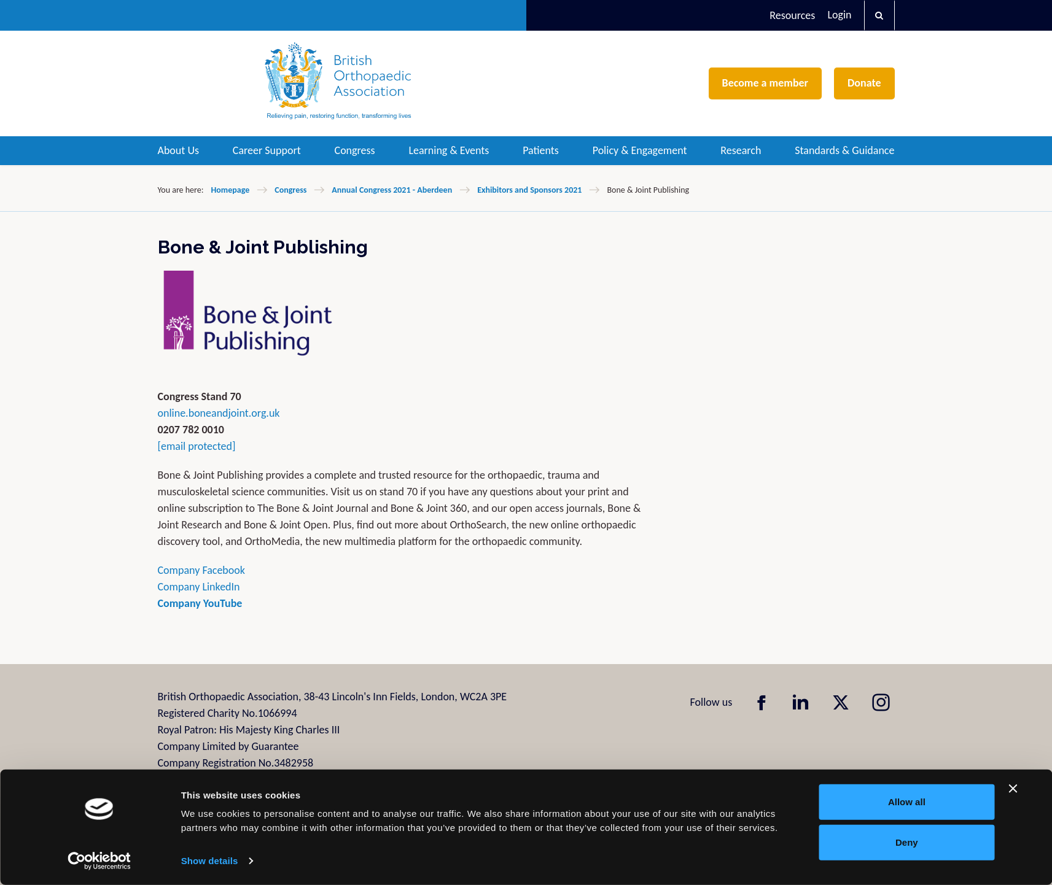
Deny (906, 842)
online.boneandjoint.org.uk (219, 413)
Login (839, 14)
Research (740, 150)
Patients (541, 150)
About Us (179, 150)
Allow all (906, 802)
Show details (209, 861)
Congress (355, 150)
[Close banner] (1013, 788)
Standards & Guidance (844, 150)
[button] (879, 15)
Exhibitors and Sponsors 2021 (529, 190)
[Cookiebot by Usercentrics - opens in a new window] (99, 861)
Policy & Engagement (640, 150)
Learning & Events (448, 150)
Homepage (230, 190)
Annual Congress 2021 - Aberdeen (392, 190)
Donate (864, 83)
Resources (792, 15)
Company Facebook (203, 570)
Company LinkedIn (199, 586)
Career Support (267, 150)
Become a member (765, 83)
